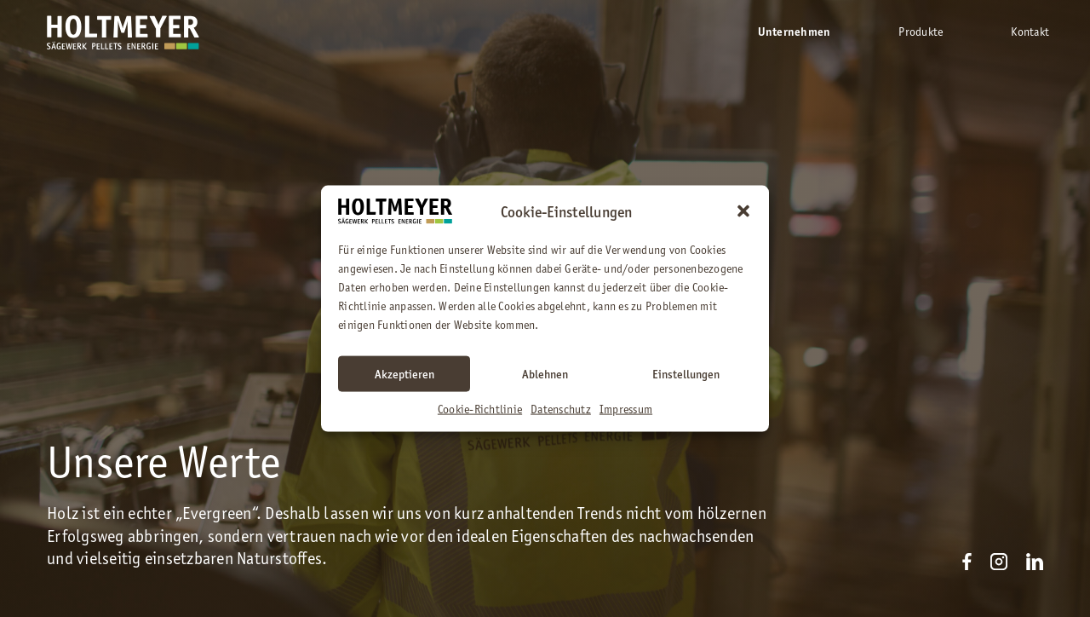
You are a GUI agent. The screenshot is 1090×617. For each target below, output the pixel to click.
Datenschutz (561, 408)
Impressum (626, 408)
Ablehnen (545, 373)
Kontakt (1030, 31)
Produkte (920, 31)
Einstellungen (686, 373)
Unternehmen (794, 32)
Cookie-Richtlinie (480, 408)
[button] (743, 211)
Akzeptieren (404, 373)
